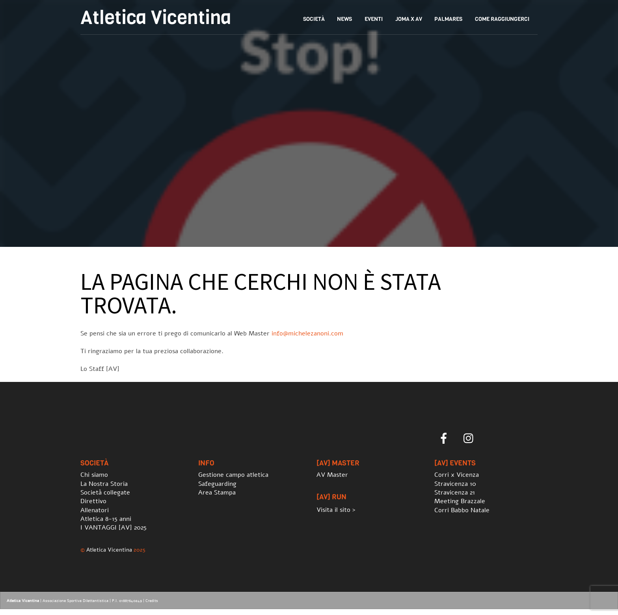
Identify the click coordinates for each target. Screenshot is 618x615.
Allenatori (94, 510)
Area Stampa (217, 492)
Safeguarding (217, 484)
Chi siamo (94, 475)
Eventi (374, 19)
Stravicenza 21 (454, 492)
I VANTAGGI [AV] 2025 (113, 527)
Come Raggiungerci (502, 19)
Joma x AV (408, 19)
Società (314, 19)
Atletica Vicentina (109, 550)
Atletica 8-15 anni (105, 519)
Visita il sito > (336, 510)
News (344, 19)
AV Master (332, 475)
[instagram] (470, 438)
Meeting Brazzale (459, 501)
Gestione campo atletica (233, 475)
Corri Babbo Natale (462, 510)
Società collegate (105, 492)
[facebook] (445, 438)
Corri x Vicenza (456, 475)
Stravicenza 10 (455, 484)
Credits (151, 601)
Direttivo (93, 501)
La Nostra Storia (104, 484)
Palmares (448, 19)
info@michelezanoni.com (307, 333)
